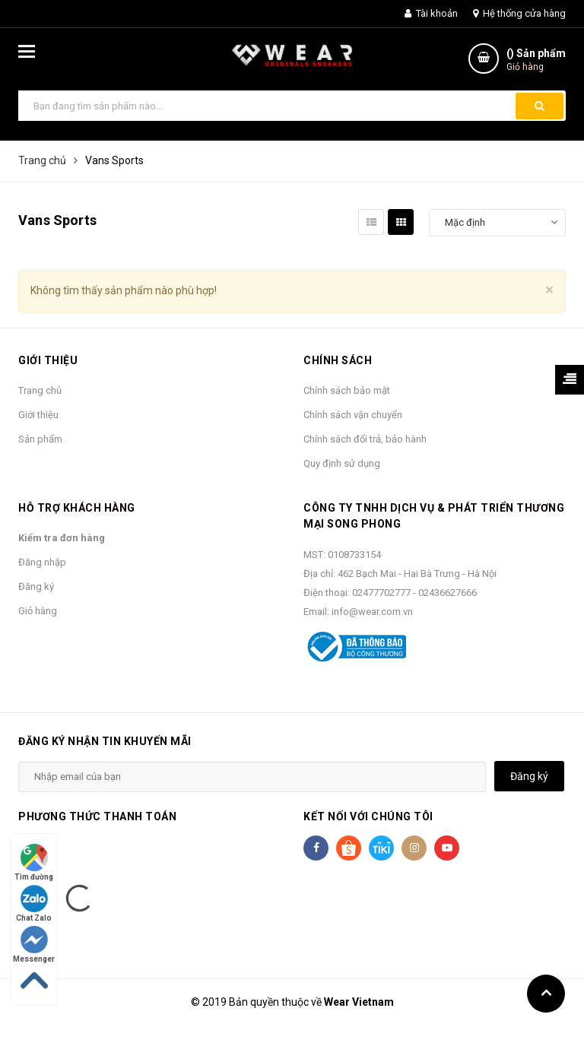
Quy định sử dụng (341, 463)
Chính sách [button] (337, 360)
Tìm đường (33, 862)
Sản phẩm (40, 439)
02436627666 (447, 592)
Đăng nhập (42, 562)
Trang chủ (40, 390)
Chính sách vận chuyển (352, 414)
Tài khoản (431, 13)
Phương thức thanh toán (97, 816)
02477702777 (382, 592)
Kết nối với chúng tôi (368, 816)
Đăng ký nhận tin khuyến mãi (105, 741)
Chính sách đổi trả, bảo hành (365, 439)
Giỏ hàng (37, 611)
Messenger (34, 944)
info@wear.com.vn (372, 611)
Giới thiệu (38, 414)
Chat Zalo (34, 903)
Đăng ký (36, 586)
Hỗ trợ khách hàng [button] (76, 508)
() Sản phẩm (536, 60)
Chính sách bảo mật (346, 390)
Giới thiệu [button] (48, 360)
